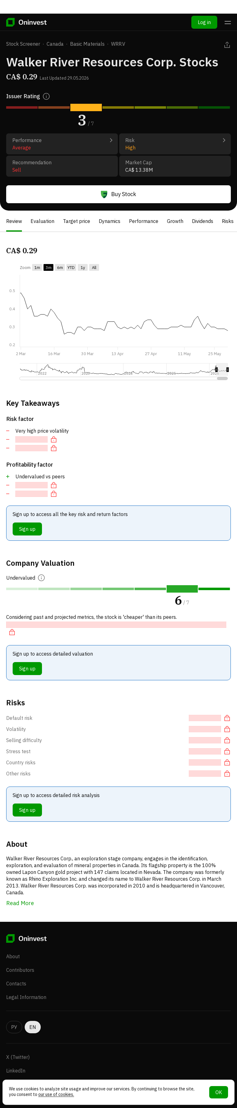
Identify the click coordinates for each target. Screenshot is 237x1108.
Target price (76, 221)
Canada (55, 44)
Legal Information (26, 986)
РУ (14, 1016)
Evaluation (42, 221)
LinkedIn (15, 1059)
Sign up (27, 529)
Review (14, 221)
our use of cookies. (56, 1094)
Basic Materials (87, 44)
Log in (204, 9)
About (13, 945)
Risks (228, 221)
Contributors (20, 959)
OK (218, 1092)
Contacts (16, 972)
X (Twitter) (18, 1046)
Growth (175, 221)
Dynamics (109, 221)
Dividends (202, 221)
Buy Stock (118, 194)
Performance (143, 221)
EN (32, 1016)
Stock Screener (23, 44)
